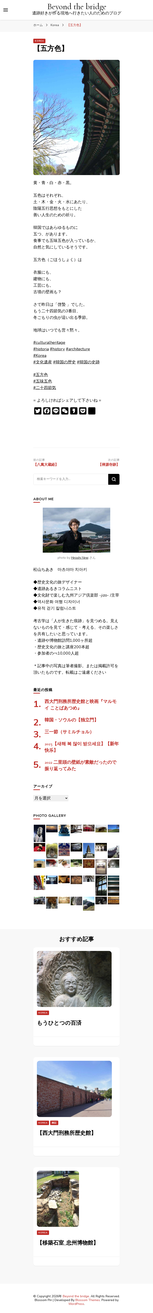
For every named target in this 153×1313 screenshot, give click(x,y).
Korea (39, 41)
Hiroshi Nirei (79, 558)
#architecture (78, 349)
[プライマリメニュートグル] (5, 9)
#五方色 (40, 374)
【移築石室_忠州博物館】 (68, 1243)
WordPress (76, 1304)
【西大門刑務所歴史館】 (66, 1133)
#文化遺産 (42, 362)
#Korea (39, 355)
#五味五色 (42, 381)
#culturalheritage (49, 342)
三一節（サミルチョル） (69, 732)
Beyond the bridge (76, 7)
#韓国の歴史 (64, 362)
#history (57, 349)
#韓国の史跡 (88, 362)
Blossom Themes (87, 1300)
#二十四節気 (44, 387)
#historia (41, 349)
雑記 (54, 1122)
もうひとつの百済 (59, 1023)
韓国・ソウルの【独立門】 (72, 720)
